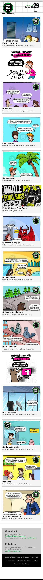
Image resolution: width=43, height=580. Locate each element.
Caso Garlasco (9, 143)
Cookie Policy (24, 564)
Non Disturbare (9, 412)
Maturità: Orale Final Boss (14, 208)
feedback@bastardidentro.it (15, 536)
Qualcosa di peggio (11, 243)
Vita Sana (6, 482)
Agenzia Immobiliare (11, 516)
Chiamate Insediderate (12, 312)
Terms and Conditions (23, 560)
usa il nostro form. (29, 538)
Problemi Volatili (10, 347)
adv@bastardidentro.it (13, 551)
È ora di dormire (9, 43)
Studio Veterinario (10, 447)
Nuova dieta (7, 109)
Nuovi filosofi (8, 277)
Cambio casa (8, 178)
